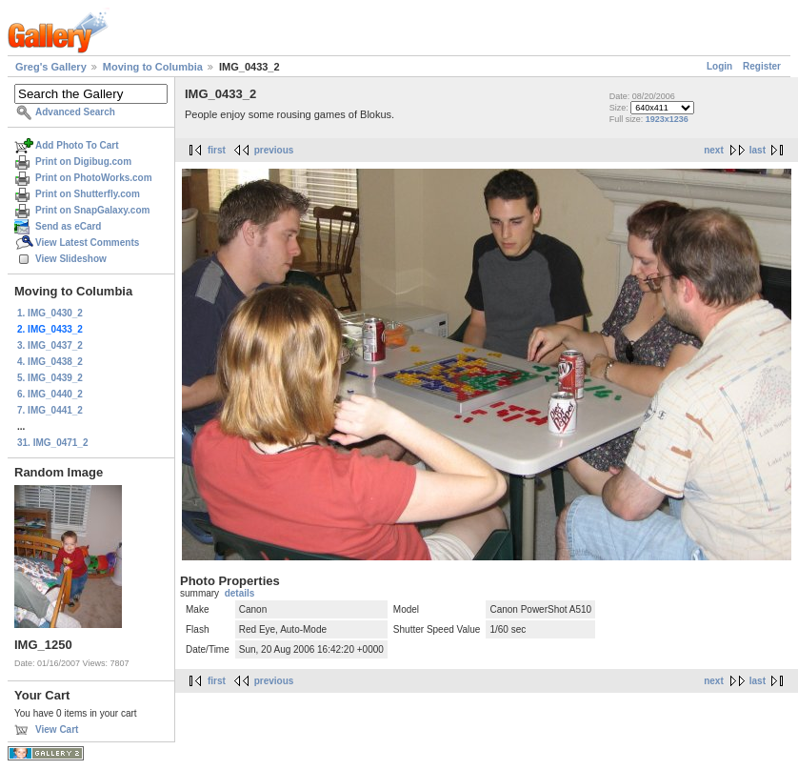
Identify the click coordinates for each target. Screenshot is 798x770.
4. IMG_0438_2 (50, 361)
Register (762, 66)
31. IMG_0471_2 (53, 442)
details (240, 593)
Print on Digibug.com (83, 161)
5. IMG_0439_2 (50, 378)
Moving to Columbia (153, 66)
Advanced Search (75, 112)
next (714, 150)
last (757, 150)
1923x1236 (667, 119)
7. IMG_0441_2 (50, 410)
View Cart (56, 729)
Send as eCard (68, 226)
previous (274, 150)
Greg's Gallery (51, 66)
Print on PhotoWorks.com (93, 177)
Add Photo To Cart (77, 145)
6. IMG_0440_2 (50, 394)
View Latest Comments (87, 242)
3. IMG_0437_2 (50, 345)
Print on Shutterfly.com (87, 194)
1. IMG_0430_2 (50, 313)
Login (719, 66)
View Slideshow (71, 258)
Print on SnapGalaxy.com (92, 210)
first (217, 150)
